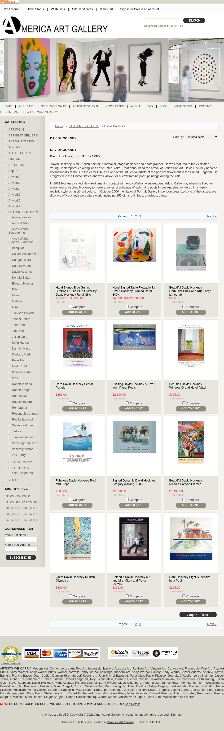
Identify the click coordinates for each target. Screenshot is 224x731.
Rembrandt (19, 407)
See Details (133, 704)
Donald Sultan (21, 277)
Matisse (17, 301)
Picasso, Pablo (22, 372)
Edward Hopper (22, 283)
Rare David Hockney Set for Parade (74, 385)
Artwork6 (15, 200)
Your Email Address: (18, 545)
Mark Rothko (20, 366)
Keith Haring (20, 342)
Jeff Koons (19, 325)
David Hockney (22, 271)
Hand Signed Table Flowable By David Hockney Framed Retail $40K (134, 291)
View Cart (106, 9)
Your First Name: (16, 535)
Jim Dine (18, 331)
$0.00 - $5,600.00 (18, 496)
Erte (15, 289)
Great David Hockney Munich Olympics (75, 578)
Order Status (35, 9)
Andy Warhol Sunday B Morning (21, 240)
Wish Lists (58, 9)
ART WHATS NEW (21, 141)
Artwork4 (15, 188)
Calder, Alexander (24, 254)
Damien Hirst (21, 348)
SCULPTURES (19, 468)
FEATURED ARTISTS (23, 212)
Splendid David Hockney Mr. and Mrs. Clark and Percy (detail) (131, 580)
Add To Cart (77, 312)
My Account (12, 9)
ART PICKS (17, 129)
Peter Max (19, 360)
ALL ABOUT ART (20, 153)
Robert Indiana (22, 384)
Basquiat (18, 248)
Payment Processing (11, 663)
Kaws (16, 295)
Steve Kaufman (22, 425)
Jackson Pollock (23, 313)
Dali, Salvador (21, 265)
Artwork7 (15, 206)
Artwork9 (15, 147)
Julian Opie (19, 336)
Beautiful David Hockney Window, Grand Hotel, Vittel (187, 385)
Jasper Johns (21, 319)
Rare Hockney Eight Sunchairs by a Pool (189, 578)
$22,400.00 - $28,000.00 (23, 520)
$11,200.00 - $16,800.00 (23, 508)
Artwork (14, 177)
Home (59, 126)
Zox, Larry (19, 455)
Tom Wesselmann (24, 437)
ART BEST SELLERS (23, 135)
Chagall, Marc (21, 260)
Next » (212, 216)
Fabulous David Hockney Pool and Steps (76, 482)
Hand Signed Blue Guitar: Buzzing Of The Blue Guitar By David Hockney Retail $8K (76, 291)
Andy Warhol (20, 223)
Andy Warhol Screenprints (19, 230)
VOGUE (14, 480)
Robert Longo (21, 390)
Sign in (124, 9)
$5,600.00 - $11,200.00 (22, 502)
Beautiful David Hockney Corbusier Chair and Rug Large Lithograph (190, 291)
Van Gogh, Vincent (24, 443)
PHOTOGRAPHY (20, 462)
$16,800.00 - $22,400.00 (23, 514)
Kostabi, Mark (21, 354)
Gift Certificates (82, 9)
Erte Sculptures (22, 473)
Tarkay (16, 431)
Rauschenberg (22, 401)
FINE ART (15, 159)
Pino (15, 378)
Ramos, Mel (20, 396)
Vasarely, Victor (22, 449)
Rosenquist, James (25, 413)
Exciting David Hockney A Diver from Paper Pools (133, 385)
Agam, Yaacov (22, 217)
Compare (79, 307)
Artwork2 (15, 182)
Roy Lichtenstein (23, 419)
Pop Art (13, 171)
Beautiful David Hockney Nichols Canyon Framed (185, 482)
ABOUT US (16, 165)
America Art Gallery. (120, 722)
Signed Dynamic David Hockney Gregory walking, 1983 (134, 482)
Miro (15, 307)
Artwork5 (15, 194)
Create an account (146, 9)
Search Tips (176, 25)
